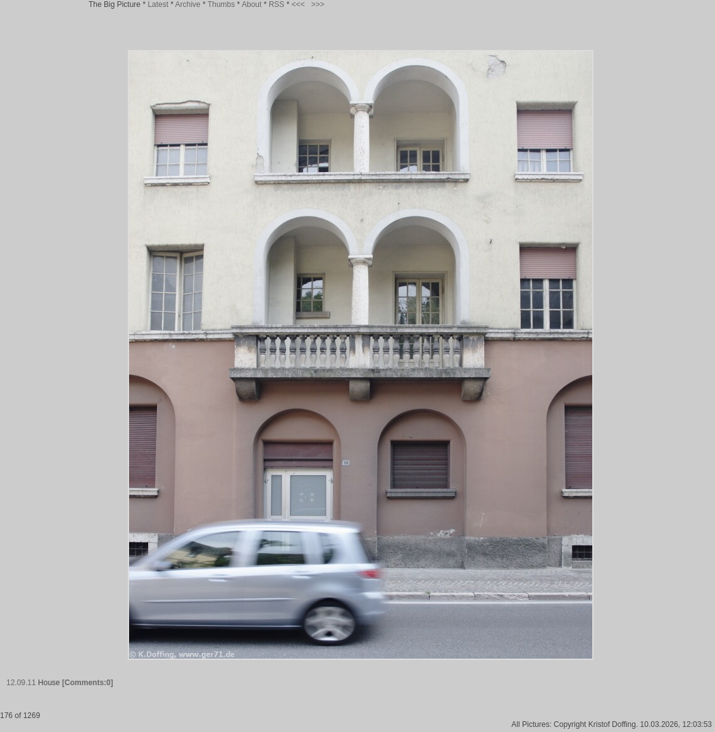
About (251, 4)
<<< (298, 4)
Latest (157, 4)
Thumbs (221, 4)
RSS (277, 4)
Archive (188, 4)
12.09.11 (21, 682)
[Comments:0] (87, 682)
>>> (318, 4)
